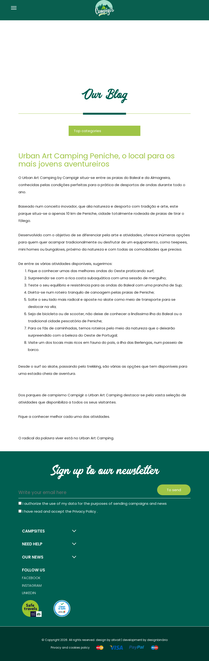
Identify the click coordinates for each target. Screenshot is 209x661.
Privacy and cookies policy (70, 647)
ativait (116, 640)
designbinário (157, 640)
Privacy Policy (84, 511)
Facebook (31, 577)
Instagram (32, 585)
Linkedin (29, 592)
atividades (99, 416)
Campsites (33, 531)
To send (174, 489)
